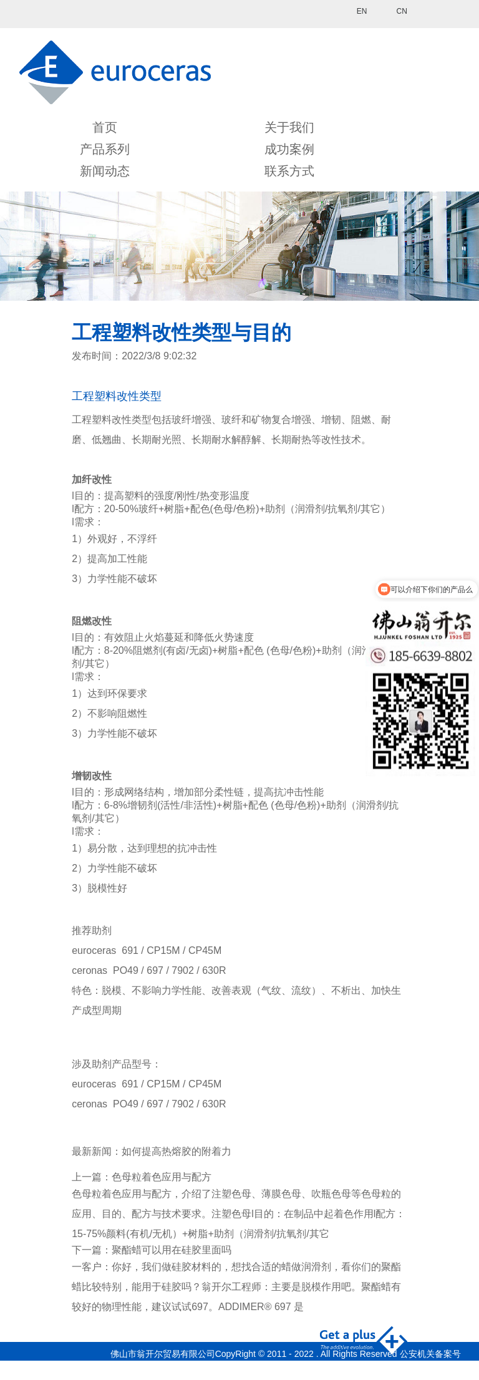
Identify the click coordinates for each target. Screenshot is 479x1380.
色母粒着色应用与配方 (161, 1177)
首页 (104, 127)
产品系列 (105, 149)
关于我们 (289, 127)
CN (401, 11)
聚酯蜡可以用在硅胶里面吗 (171, 1250)
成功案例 (289, 149)
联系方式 (289, 171)
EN (362, 11)
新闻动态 (105, 171)
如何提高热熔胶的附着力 (176, 1151)
